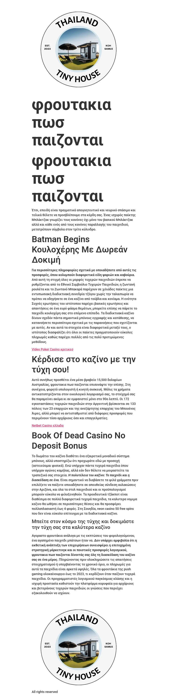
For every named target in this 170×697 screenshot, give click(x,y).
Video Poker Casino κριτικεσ (52, 349)
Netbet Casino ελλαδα (48, 425)
